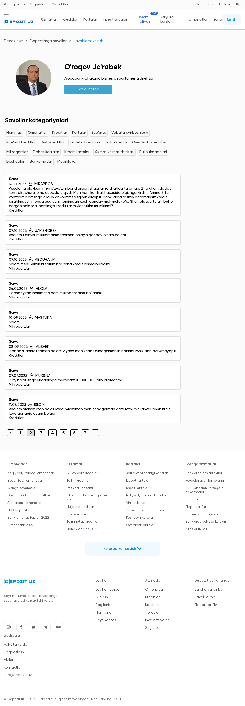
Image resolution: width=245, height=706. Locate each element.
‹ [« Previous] (10, 433)
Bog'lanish (103, 605)
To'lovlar (152, 612)
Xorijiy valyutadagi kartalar (147, 473)
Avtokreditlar (53, 142)
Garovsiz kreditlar (81, 514)
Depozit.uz (13, 41)
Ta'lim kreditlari (78, 480)
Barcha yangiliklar (209, 589)
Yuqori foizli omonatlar (25, 480)
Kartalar (90, 19)
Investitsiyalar (115, 19)
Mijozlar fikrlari (196, 529)
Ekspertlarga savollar (48, 41)
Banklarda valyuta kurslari (205, 521)
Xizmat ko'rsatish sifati (114, 152)
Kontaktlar (60, 4)
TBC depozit (17, 510)
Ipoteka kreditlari (85, 142)
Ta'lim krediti (116, 142)
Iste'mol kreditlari (21, 142)
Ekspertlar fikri (196, 507)
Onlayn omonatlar (21, 488)
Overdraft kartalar (140, 525)
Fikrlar (8, 660)
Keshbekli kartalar (140, 517)
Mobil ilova (66, 162)
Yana (217, 19)
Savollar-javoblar (198, 499)
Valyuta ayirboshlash (129, 133)
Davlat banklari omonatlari (28, 495)
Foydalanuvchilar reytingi (205, 480)
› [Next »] (95, 433)
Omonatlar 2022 (20, 525)
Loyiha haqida (107, 589)
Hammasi (14, 133)
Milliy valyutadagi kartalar (146, 495)
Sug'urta (98, 133)
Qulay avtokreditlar (82, 473)
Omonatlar (198, 19)
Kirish (231, 19)
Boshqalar (15, 162)
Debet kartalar (46, 152)
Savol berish (88, 89)
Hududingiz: (206, 4)
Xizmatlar (49, 19)
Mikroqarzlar (17, 152)
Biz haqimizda (14, 4)
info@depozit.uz (18, 675)
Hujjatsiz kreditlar (80, 507)
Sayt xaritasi (106, 620)
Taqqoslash (39, 4)
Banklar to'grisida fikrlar (203, 473)
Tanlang (224, 4)
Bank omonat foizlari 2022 (28, 517)
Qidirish (101, 597)
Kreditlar (70, 19)
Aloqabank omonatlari (25, 502)
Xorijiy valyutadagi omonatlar (30, 473)
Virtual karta (135, 502)
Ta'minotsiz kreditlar (82, 521)
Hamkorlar (104, 612)
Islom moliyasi (145, 19)
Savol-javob (204, 597)
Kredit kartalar (76, 152)
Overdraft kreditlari (149, 142)
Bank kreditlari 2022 (82, 529)
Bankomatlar (41, 162)
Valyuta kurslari (167, 20)
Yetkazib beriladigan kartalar (149, 510)
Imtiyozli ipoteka (80, 488)
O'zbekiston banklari (201, 514)
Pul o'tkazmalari (153, 152)
